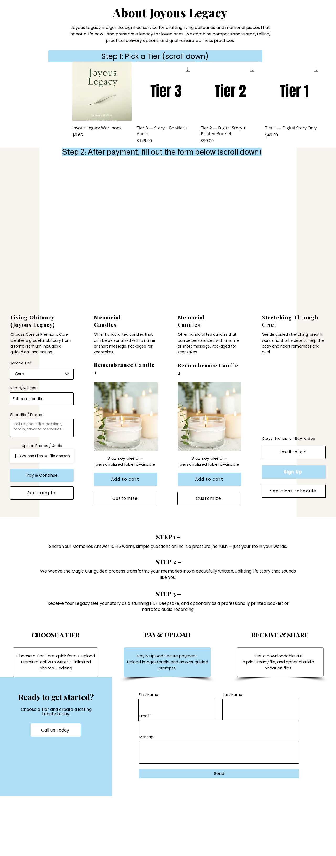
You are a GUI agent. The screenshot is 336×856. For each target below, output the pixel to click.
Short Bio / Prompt (27, 415)
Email (144, 716)
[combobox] (42, 374)
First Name (148, 694)
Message (147, 737)
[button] (42, 456)
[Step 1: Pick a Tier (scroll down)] (155, 56)
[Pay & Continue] (42, 475)
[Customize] (126, 498)
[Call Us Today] (56, 730)
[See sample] (42, 493)
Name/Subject (23, 388)
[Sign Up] (294, 472)
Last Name (232, 694)
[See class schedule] (294, 491)
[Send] (219, 773)
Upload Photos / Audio (42, 446)
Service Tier (20, 363)
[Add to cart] (126, 479)
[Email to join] (294, 452)
